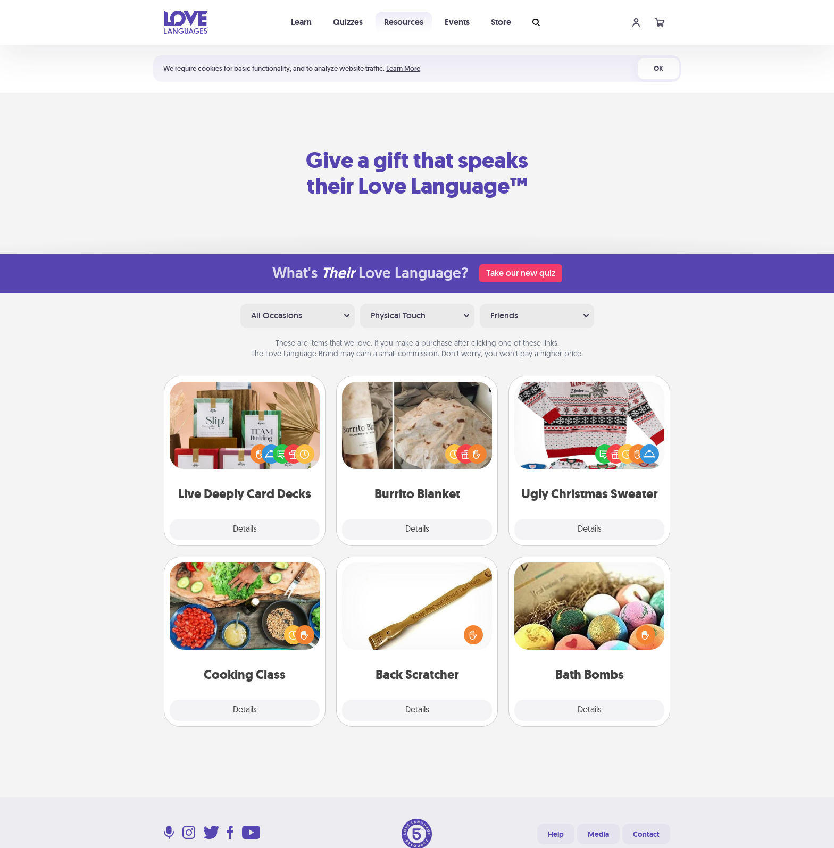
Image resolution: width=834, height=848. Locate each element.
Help (556, 834)
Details (245, 529)
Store (501, 22)
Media (598, 834)
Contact (646, 834)
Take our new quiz (520, 273)
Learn (301, 22)
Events (457, 22)
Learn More (403, 68)
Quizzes (348, 22)
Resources (403, 22)
